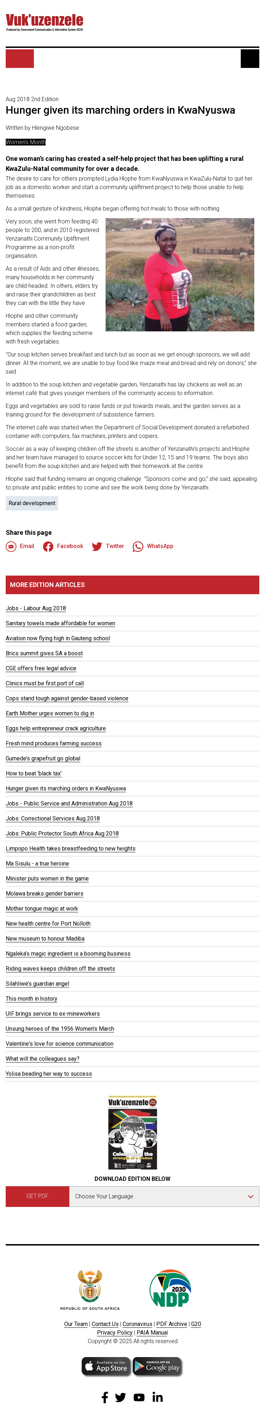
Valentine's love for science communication (59, 1043)
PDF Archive (171, 1324)
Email (20, 546)
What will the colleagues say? (43, 1058)
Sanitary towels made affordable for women (60, 623)
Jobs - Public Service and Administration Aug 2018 (69, 803)
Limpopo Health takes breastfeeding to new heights (71, 848)
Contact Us (105, 1324)
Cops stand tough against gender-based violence (67, 698)
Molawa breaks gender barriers (44, 893)
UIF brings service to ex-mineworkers (53, 1013)
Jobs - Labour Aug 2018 (36, 608)
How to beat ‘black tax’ (34, 773)
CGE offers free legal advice (41, 668)
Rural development (32, 503)
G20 (196, 1324)
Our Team (76, 1324)
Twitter (108, 546)
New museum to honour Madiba (45, 938)
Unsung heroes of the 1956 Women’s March (60, 1028)
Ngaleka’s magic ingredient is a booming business (68, 953)
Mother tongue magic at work (42, 908)
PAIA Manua (152, 1332)
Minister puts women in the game (47, 878)
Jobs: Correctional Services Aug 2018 (53, 818)
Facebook (63, 546)
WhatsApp (153, 547)
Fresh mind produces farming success (54, 743)
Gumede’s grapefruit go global (43, 758)
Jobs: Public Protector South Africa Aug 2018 (62, 833)
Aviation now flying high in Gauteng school (58, 638)
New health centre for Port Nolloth (48, 923)
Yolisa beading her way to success (49, 1073)
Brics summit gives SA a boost (44, 653)
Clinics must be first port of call (45, 683)
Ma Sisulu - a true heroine (37, 863)
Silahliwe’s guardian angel (37, 983)
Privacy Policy (115, 1332)
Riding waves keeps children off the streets (60, 968)
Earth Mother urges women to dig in (50, 713)
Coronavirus (137, 1324)
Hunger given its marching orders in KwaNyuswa (66, 788)
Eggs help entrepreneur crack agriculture (56, 728)
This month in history (31, 998)
